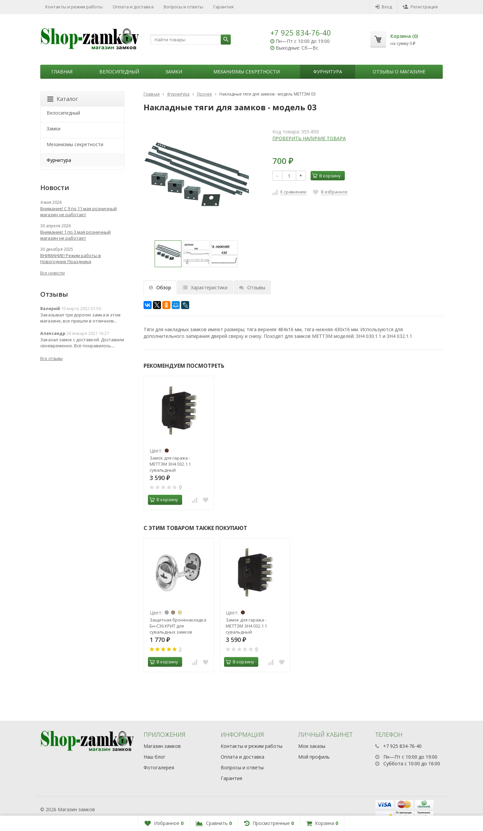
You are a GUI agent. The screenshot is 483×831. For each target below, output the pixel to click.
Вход (383, 7)
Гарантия (223, 7)
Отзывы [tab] (252, 287)
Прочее (204, 94)
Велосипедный (119, 71)
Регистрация (420, 7)
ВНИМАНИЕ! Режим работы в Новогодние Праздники (70, 258)
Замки (173, 71)
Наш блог (154, 757)
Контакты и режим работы (74, 7)
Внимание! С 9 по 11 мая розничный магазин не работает (78, 211)
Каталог (62, 99)
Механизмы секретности (246, 71)
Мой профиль (314, 757)
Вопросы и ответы (183, 7)
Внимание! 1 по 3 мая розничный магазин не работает (75, 235)
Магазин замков (162, 746)
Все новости (52, 273)
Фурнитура (327, 71)
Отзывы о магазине (399, 71)
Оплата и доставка (133, 7)
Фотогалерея (159, 767)
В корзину (326, 176)
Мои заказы (311, 746)
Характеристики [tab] (205, 287)
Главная (61, 71)
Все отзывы (51, 358)
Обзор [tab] (160, 287)
